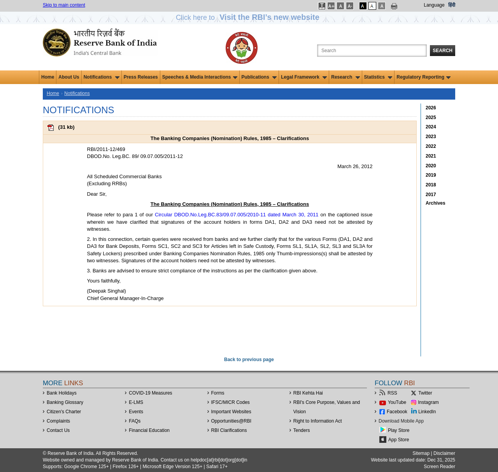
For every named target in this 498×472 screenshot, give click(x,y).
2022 (431, 146)
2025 (431, 117)
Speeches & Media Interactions (199, 77)
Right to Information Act (317, 421)
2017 (431, 194)
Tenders (301, 430)
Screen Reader (439, 466)
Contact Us (58, 430)
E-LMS (136, 402)
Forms (217, 393)
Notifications (101, 77)
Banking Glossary (65, 402)
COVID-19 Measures (150, 393)
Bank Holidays (62, 393)
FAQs (134, 421)
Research (345, 77)
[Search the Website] (372, 50)
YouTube (397, 402)
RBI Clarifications (229, 430)
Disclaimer (444, 453)
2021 (431, 156)
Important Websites (231, 411)
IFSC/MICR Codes (230, 402)
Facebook (397, 411)
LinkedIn (427, 411)
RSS (392, 393)
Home (47, 77)
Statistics (378, 77)
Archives (435, 203)
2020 (431, 165)
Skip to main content (64, 5)
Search (442, 50)
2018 (431, 185)
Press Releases (141, 77)
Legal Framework (304, 77)
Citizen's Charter (64, 411)
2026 (431, 108)
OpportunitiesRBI (231, 421)
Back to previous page (249, 359)
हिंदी (451, 5)
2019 (431, 175)
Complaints (58, 421)
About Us (68, 77)
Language (434, 5)
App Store (398, 439)
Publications (259, 77)
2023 (431, 136)
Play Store (398, 430)
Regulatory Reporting (423, 77)
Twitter (425, 393)
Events (136, 411)
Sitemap (421, 453)
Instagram (428, 402)
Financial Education (149, 430)
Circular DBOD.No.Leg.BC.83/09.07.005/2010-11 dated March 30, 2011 (237, 215)
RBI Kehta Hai (308, 393)
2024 (431, 127)
